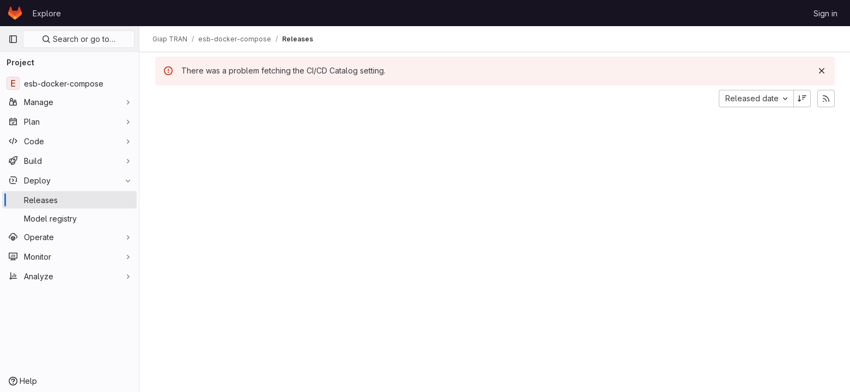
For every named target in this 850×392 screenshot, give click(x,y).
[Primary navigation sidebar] (13, 39)
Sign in (825, 13)
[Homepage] (15, 13)
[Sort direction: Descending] (802, 98)
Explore (47, 13)
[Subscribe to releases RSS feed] (826, 98)
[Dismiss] (821, 70)
